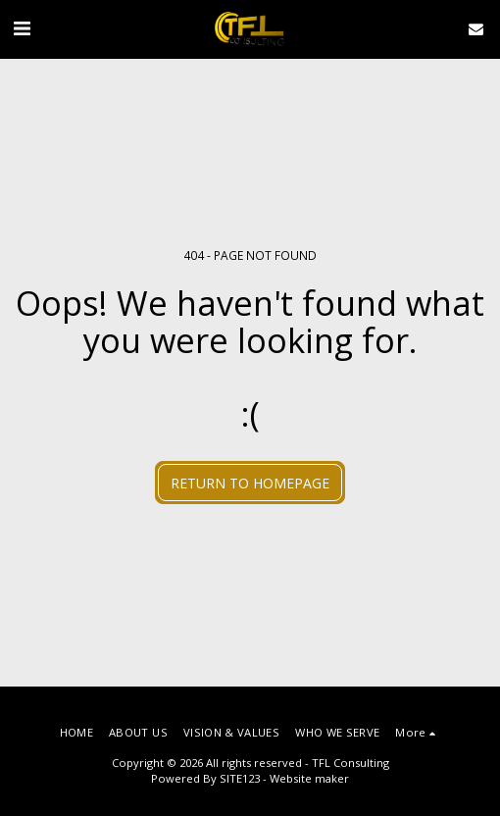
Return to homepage (250, 483)
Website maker (309, 778)
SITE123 (240, 778)
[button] (21, 28)
